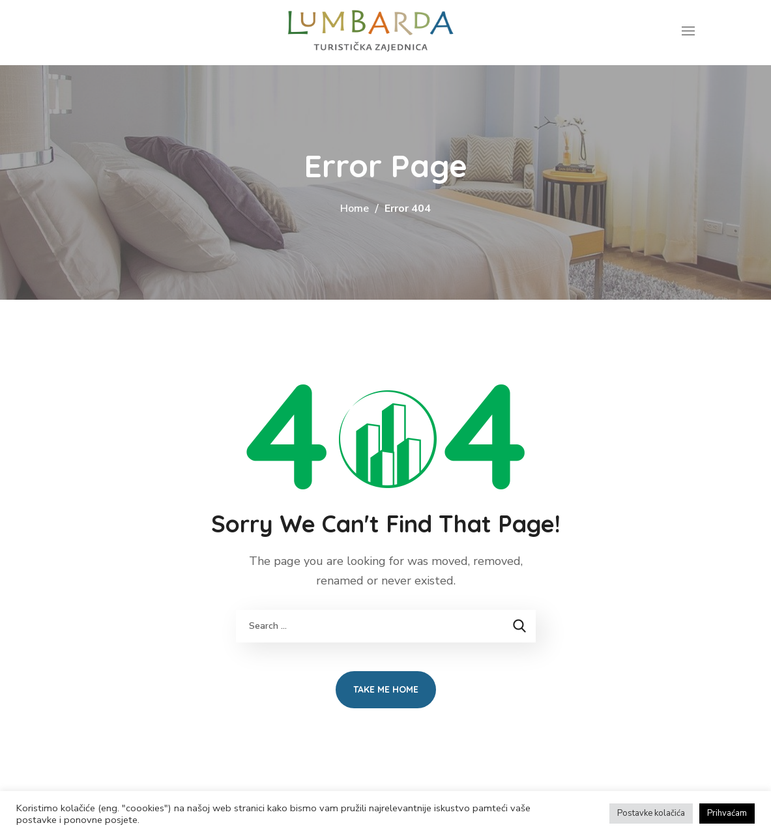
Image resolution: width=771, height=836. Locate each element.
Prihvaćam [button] (727, 813)
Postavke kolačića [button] (651, 813)
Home (354, 208)
